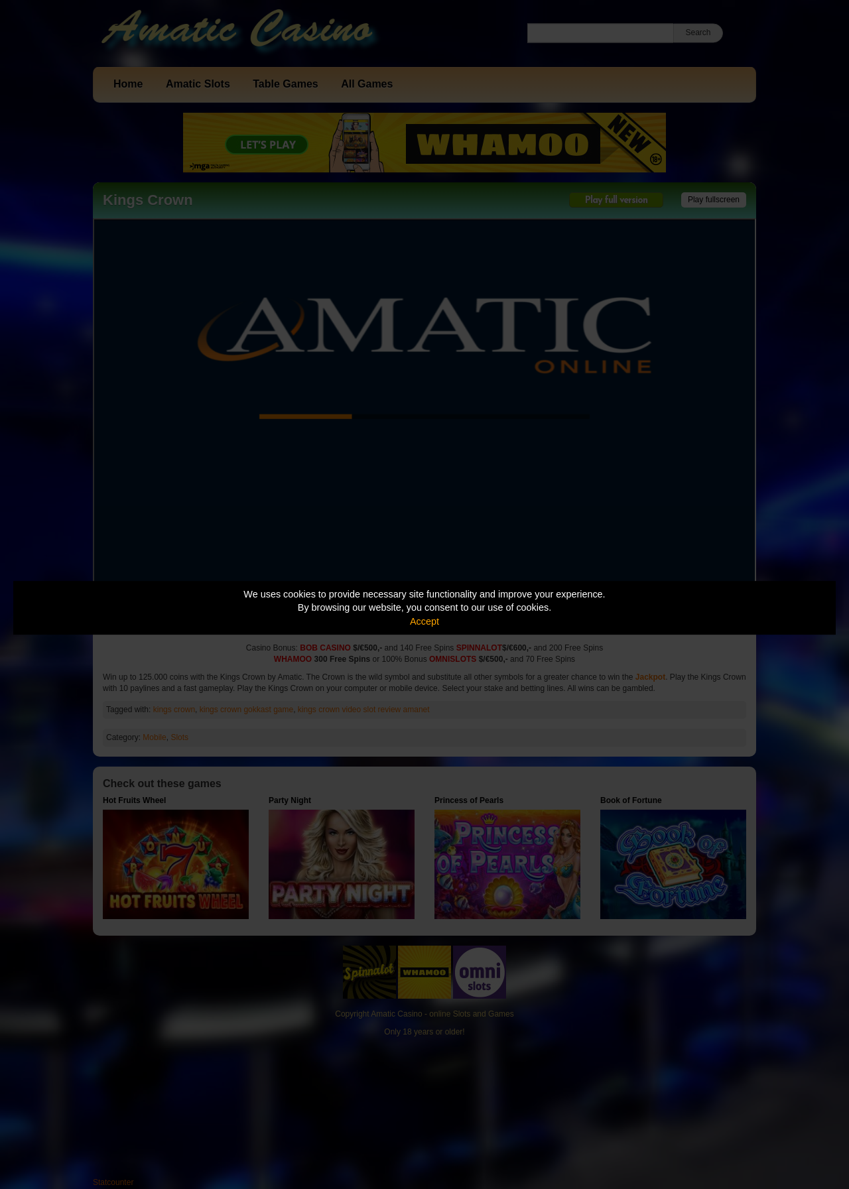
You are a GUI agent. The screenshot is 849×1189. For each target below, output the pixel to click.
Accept (424, 621)
